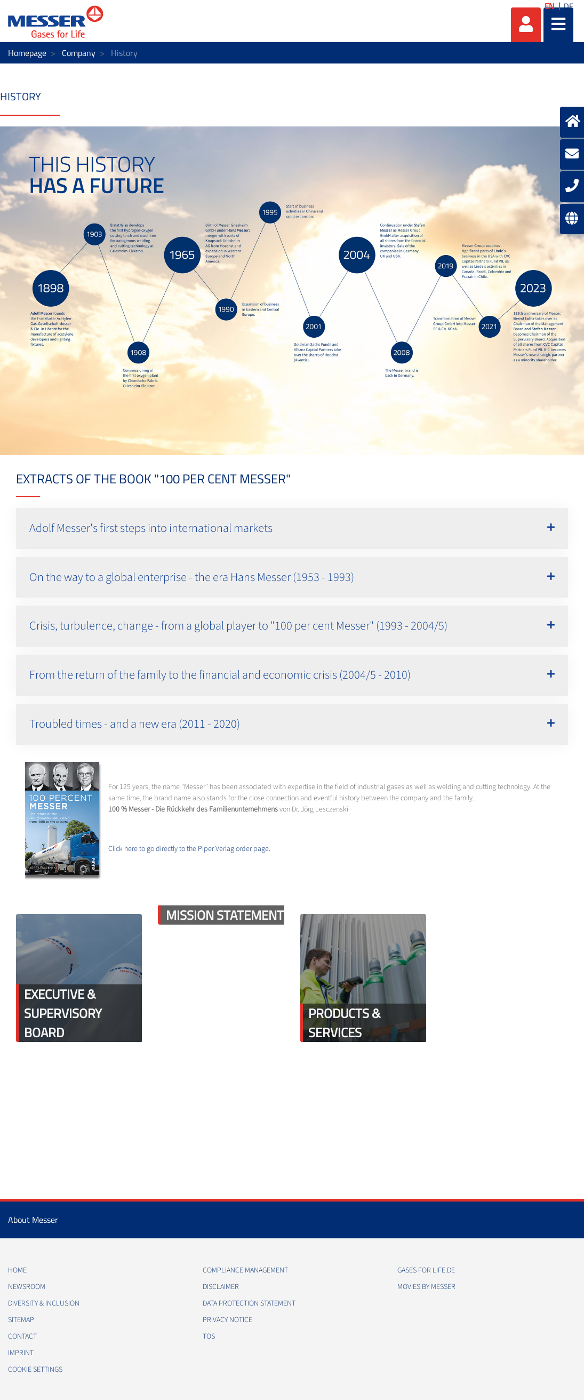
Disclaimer (221, 1287)
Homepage (27, 52)
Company (78, 52)
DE (568, 6)
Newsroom (26, 1287)
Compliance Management (245, 1270)
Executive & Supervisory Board (63, 1013)
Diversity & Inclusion (43, 1303)
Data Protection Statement (249, 1303)
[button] (292, 528)
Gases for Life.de (426, 1270)
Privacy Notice (227, 1320)
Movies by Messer (426, 1287)
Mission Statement (225, 915)
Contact (22, 1336)
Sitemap (21, 1320)
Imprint (21, 1353)
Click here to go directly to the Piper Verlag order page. (189, 849)
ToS (209, 1336)
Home (17, 1270)
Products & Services (344, 1023)
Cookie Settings (35, 1369)
